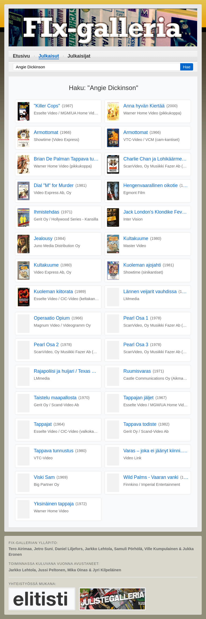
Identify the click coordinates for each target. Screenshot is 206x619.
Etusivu (21, 56)
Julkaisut (49, 56)
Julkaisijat (79, 56)
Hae (186, 67)
